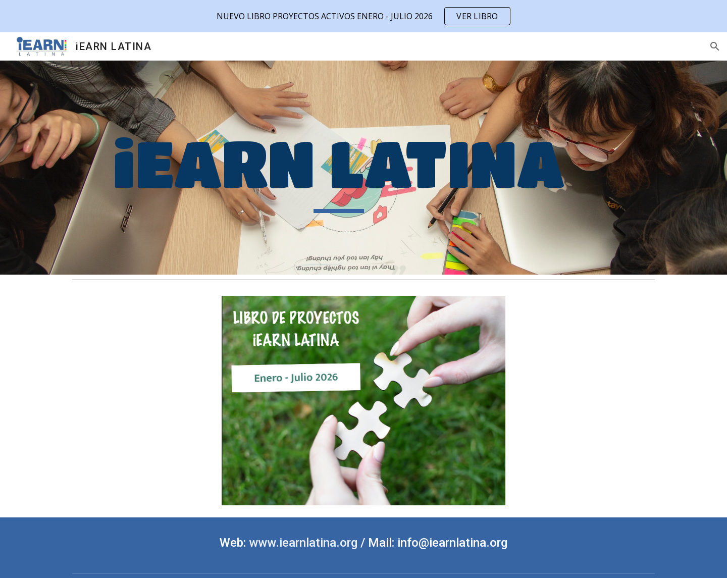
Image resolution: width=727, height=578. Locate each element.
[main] (338, 167)
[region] (363, 16)
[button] (715, 46)
